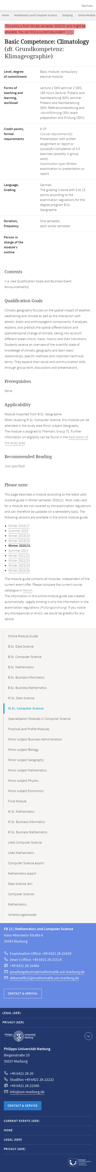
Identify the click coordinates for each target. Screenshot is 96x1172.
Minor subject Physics (23, 780)
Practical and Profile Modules (28, 729)
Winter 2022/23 (19, 560)
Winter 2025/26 (19, 570)
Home (5, 15)
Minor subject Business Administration (35, 739)
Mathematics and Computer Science (35, 15)
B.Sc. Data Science (21, 646)
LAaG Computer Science (25, 842)
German (87, 6)
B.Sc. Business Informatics (26, 677)
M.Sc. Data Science (21, 698)
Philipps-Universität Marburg (20, 1036)
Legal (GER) (11, 1013)
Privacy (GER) (13, 1023)
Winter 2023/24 (19, 565)
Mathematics (17, 904)
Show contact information (88, 1036)
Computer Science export (26, 863)
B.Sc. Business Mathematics (27, 688)
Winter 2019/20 (19, 541)
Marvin (27, 590)
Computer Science (21, 894)
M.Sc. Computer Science (26, 708)
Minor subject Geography (26, 760)
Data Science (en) (20, 884)
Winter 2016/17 (19, 526)
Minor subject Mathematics (27, 770)
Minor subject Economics (26, 791)
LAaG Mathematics (21, 853)
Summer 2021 (18, 550)
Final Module (17, 801)
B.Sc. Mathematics (21, 667)
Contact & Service (23, 1106)
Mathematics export (22, 873)
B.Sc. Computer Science (24, 657)
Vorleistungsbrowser (22, 915)
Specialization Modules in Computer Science (39, 719)
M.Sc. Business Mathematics (27, 832)
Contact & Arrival (23, 994)
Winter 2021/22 (19, 555)
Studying (67, 15)
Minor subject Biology (23, 750)
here (69, 32)
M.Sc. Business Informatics (26, 822)
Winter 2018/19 (19, 536)
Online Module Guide (23, 636)
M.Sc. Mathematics (21, 811)
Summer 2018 (18, 531)
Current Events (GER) (22, 1121)
